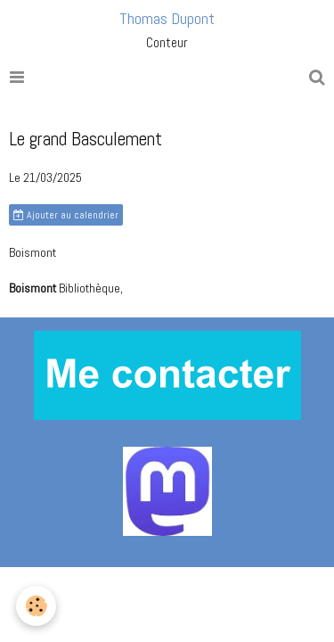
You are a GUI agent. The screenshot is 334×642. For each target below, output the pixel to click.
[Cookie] (36, 606)
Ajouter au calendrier (65, 215)
